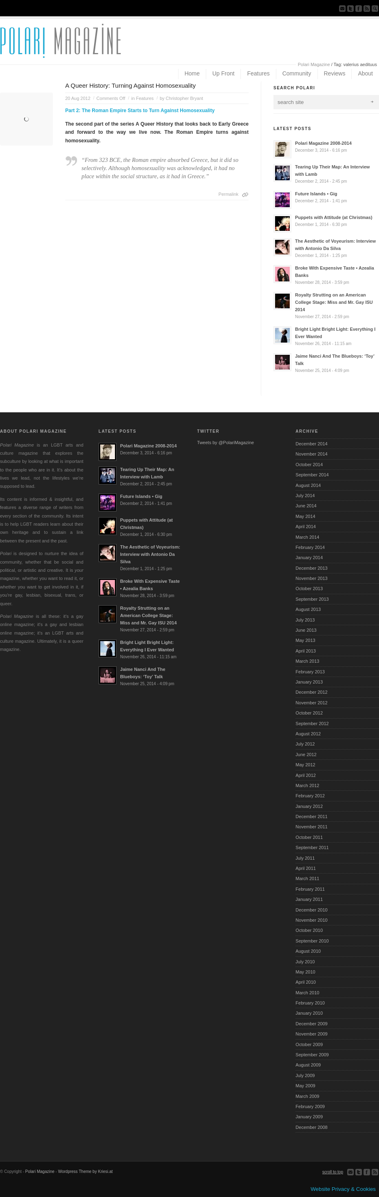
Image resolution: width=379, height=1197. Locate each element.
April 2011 (305, 868)
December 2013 (311, 568)
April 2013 (305, 650)
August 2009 (308, 1064)
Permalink (228, 194)
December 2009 (311, 1023)
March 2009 (307, 1096)
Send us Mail (342, 8)
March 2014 (307, 537)
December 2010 (311, 909)
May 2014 (305, 516)
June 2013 (305, 630)
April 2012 (305, 775)
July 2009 (305, 1075)
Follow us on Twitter (350, 8)
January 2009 (309, 1116)
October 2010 (309, 930)
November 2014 (311, 453)
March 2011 (307, 878)
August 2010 (308, 951)
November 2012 (311, 702)
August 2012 (308, 733)
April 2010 (305, 982)
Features (145, 98)
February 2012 (310, 795)
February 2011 (310, 889)
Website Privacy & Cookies (343, 1189)
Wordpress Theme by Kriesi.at (85, 1171)
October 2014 (309, 464)
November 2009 (311, 1033)
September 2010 (311, 940)
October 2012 (309, 712)
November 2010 (311, 920)
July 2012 (305, 743)
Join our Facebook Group (359, 8)
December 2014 (311, 443)
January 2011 (309, 899)
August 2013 (308, 609)
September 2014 (311, 474)
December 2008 (311, 1127)
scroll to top (332, 1172)
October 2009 (309, 1044)
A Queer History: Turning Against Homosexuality (130, 85)
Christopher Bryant (184, 98)
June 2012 (305, 754)
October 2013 (309, 588)
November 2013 (311, 578)
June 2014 (305, 505)
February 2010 (310, 1002)
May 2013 (305, 640)
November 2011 (311, 826)
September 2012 (311, 723)
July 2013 (305, 619)
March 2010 (307, 992)
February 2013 (310, 671)
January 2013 (309, 681)
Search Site (375, 8)
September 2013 (311, 599)
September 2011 (311, 847)
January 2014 (309, 557)
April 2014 (305, 526)
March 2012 (307, 785)
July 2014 (305, 495)
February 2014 (310, 547)
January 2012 (309, 806)
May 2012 (305, 764)
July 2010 (305, 961)
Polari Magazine (314, 64)
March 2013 (307, 661)
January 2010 (309, 1013)
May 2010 (305, 971)
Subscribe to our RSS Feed (367, 8)
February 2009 (310, 1106)
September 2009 (311, 1054)
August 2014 (308, 485)
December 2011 (311, 816)
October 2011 (309, 837)
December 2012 (311, 692)
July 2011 (305, 858)
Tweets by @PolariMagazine (225, 442)
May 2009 (305, 1085)
